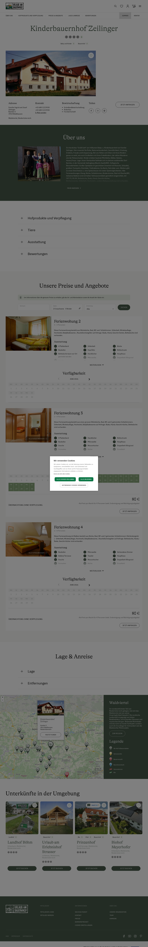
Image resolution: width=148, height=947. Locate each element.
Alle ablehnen (86, 479)
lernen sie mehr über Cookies (62, 473)
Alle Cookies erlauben (65, 479)
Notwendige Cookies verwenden (74, 485)
